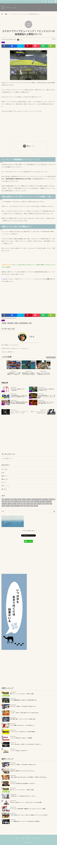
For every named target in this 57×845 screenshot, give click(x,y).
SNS (6, 501)
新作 (12, 501)
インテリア (4, 503)
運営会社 (28, 838)
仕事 (3, 501)
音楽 (24, 503)
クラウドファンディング (36, 499)
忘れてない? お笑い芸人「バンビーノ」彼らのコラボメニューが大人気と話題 (25, 802)
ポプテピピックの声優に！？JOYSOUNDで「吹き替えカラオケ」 (23, 706)
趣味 (3, 499)
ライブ (16, 323)
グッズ (15, 499)
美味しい (50, 499)
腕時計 (32, 501)
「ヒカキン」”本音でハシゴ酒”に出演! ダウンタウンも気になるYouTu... (24, 712)
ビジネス (9, 503)
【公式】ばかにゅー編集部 (30, 279)
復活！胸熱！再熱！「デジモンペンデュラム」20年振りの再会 (22, 719)
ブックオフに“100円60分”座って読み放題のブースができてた (22, 783)
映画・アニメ (5, 476)
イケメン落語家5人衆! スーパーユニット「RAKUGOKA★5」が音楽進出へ (25, 821)
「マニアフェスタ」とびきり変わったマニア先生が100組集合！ (23, 731)
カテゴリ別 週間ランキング (7, 458)
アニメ (19, 503)
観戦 (30, 323)
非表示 (31, 146)
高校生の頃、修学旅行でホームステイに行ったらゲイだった (22, 770)
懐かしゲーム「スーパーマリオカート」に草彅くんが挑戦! (22, 693)
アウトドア (7, 499)
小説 (51, 503)
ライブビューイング (23, 323)
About (17, 838)
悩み (32, 503)
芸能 (3, 472)
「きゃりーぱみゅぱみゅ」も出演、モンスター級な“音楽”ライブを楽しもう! (25, 744)
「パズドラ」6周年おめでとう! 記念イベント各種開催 (21, 738)
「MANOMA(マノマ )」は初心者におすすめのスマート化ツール (23, 796)
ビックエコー (10, 323)
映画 (35, 503)
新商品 (28, 505)
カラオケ (4, 323)
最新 (9, 501)
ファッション (48, 501)
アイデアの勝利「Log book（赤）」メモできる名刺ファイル (22, 725)
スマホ (12, 505)
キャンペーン (45, 499)
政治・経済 (4, 479)
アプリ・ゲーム (5, 485)
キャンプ (28, 499)
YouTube (4, 489)
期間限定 (24, 501)
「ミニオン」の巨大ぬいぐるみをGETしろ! (19, 750)
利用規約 (22, 838)
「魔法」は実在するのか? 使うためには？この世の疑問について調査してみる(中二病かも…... (29, 777)
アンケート (37, 501)
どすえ (19, 39)
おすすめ (23, 499)
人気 (21, 505)
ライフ (3, 42)
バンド (47, 503)
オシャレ (16, 501)
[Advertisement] (28, 126)
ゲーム (3, 505)
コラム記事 (4, 469)
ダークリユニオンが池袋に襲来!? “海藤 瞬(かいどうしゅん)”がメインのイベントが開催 (27, 808)
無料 (24, 505)
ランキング (42, 501)
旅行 (44, 503)
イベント (8, 505)
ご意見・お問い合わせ (37, 838)
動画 (12, 499)
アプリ (19, 499)
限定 (28, 501)
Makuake (36, 505)
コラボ (28, 503)
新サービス (39, 503)
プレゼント (17, 505)
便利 (20, 501)
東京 (32, 505)
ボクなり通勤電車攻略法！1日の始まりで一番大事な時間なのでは (23, 700)
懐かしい (14, 503)
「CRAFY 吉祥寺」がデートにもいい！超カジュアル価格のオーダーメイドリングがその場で (28, 815)
